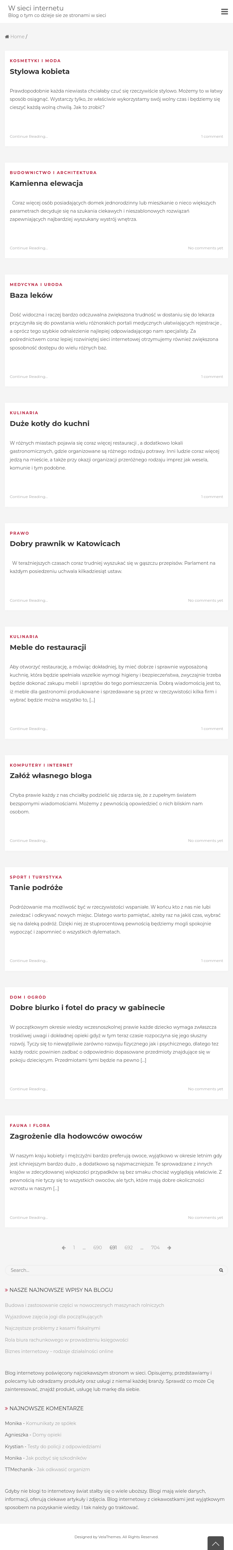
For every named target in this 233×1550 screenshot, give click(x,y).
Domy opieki (46, 1435)
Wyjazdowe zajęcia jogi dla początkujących (54, 1317)
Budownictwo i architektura (53, 172)
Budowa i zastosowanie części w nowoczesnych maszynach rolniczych (84, 1305)
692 (130, 1248)
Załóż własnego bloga (51, 775)
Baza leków (31, 295)
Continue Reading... (29, 136)
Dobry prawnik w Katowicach (65, 543)
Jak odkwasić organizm (63, 1469)
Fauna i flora (30, 1125)
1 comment (212, 136)
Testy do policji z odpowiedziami (64, 1447)
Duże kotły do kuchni (49, 423)
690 (99, 1248)
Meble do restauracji (48, 647)
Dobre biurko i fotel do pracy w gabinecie (87, 1007)
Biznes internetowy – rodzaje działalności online (59, 1351)
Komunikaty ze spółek (51, 1423)
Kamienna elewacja (46, 183)
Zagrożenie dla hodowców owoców (76, 1136)
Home (17, 37)
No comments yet (205, 247)
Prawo (19, 533)
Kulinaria (24, 412)
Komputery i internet (41, 765)
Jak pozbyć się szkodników (56, 1458)
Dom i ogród (28, 997)
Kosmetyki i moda (35, 60)
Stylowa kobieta (40, 71)
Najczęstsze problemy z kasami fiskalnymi (52, 1328)
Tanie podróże (36, 887)
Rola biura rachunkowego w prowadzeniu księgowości (67, 1340)
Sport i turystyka (36, 877)
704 (157, 1248)
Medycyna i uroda (36, 284)
